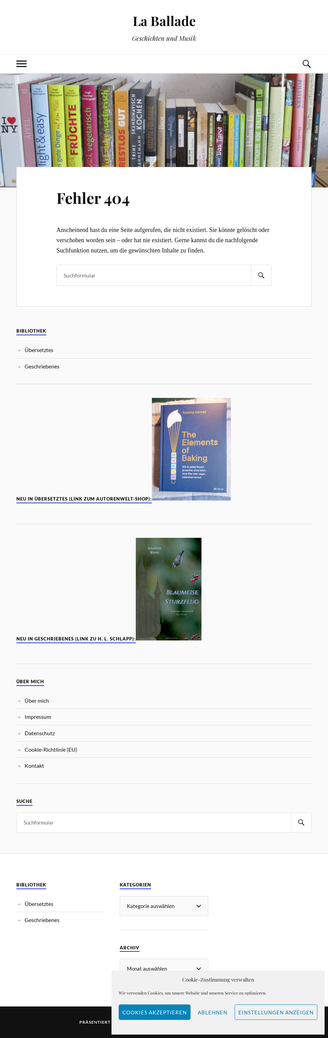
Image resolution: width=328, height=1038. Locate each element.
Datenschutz (40, 733)
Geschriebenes (42, 366)
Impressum (38, 716)
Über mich (37, 700)
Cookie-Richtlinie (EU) (51, 749)
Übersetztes (39, 350)
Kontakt (34, 765)
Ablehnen (212, 1012)
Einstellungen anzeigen (276, 1012)
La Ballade (164, 20)
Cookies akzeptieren (154, 1012)
